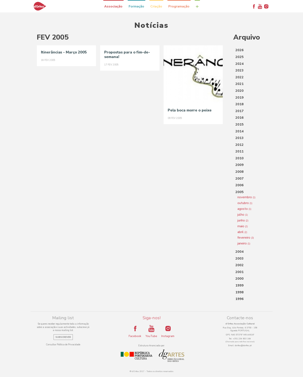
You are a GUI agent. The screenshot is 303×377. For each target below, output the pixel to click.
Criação (156, 6)
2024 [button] (239, 64)
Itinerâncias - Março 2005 (64, 52)
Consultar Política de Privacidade (63, 344)
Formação (136, 6)
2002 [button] (239, 265)
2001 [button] (239, 272)
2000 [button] (239, 278)
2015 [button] (239, 124)
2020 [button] (239, 90)
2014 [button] (239, 131)
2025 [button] (239, 57)
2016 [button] (239, 117)
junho (242, 220)
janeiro (243, 243)
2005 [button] (239, 192)
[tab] (249, 50)
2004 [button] (239, 251)
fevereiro (245, 237)
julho (242, 214)
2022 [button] (239, 77)
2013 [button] (239, 138)
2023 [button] (239, 70)
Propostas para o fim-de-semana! (127, 54)
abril (242, 232)
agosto (244, 209)
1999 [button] (239, 285)
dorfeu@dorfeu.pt (243, 345)
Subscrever (63, 337)
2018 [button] (239, 104)
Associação (113, 6)
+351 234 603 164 (242, 338)
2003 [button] (239, 258)
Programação (178, 6)
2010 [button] (239, 158)
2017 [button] (239, 111)
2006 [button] (239, 185)
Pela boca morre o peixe (190, 110)
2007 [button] (239, 178)
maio (242, 226)
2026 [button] (239, 50)
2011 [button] (239, 151)
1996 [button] (239, 299)
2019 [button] (239, 97)
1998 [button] (239, 292)
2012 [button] (239, 145)
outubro (244, 203)
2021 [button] (239, 84)
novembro (246, 197)
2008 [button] (239, 171)
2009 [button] (239, 165)
